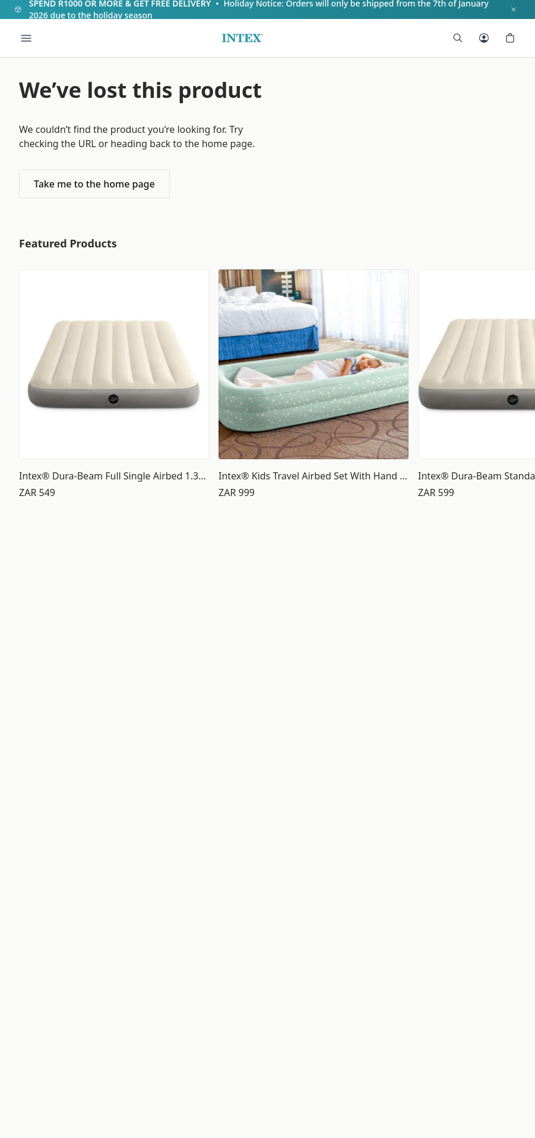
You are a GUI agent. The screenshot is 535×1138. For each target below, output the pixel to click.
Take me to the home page (94, 183)
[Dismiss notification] (513, 9)
